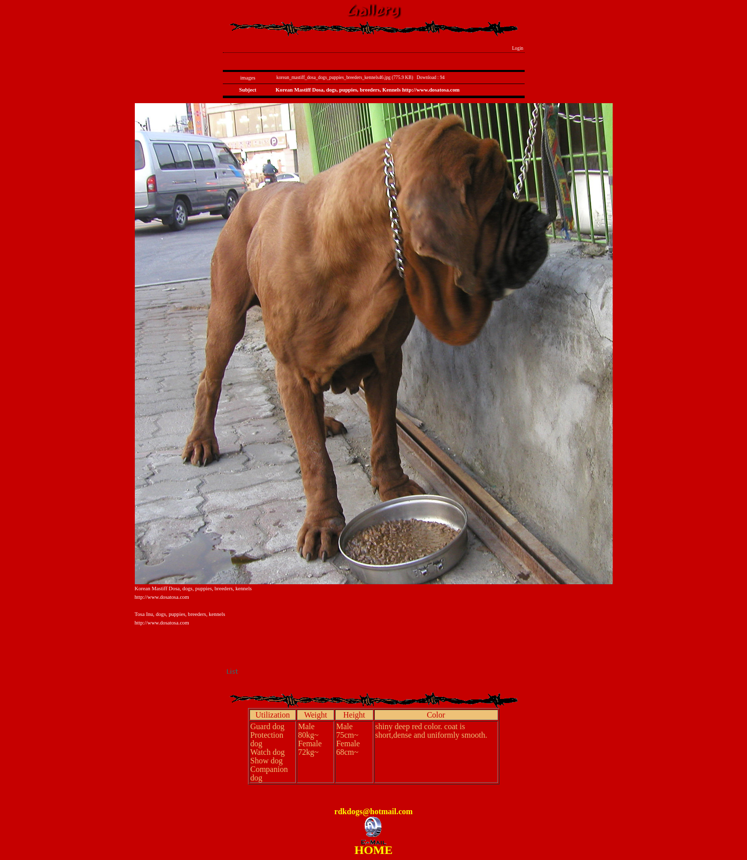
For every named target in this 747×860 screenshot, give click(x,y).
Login (518, 48)
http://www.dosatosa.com (162, 597)
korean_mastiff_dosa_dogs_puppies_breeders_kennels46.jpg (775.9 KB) (345, 77)
